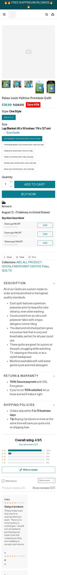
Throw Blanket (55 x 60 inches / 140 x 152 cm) (24, 145)
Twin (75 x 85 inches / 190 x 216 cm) (18, 157)
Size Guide (13, 132)
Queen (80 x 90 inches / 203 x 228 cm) (20, 163)
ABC (19, 262)
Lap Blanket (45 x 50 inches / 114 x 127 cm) (26, 128)
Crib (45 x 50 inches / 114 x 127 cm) (18, 151)
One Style (15, 111)
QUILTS (7, 270)
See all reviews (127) (28, 444)
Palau (45, 266)
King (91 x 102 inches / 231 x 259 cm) (19, 169)
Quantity (7, 177)
